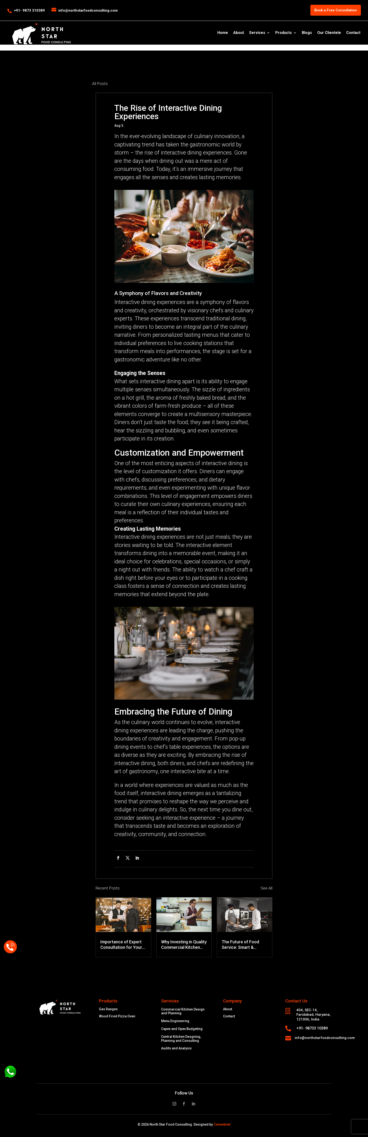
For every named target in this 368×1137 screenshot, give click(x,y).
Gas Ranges (108, 1009)
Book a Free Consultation (335, 10)
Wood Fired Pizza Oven (117, 1016)
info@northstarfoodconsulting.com (325, 1038)
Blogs (307, 33)
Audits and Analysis (176, 1048)
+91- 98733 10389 (312, 1028)
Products (283, 33)
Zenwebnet (222, 1124)
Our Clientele (329, 33)
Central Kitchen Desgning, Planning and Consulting (181, 1039)
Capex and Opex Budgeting (182, 1029)
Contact (353, 33)
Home (222, 33)
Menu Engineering (175, 1021)
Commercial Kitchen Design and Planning (183, 1011)
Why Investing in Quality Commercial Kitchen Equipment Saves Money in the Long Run (184, 944)
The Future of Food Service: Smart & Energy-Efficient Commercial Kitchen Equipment (241, 944)
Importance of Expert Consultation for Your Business (121, 944)
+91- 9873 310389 (29, 10)
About (238, 33)
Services (257, 33)
